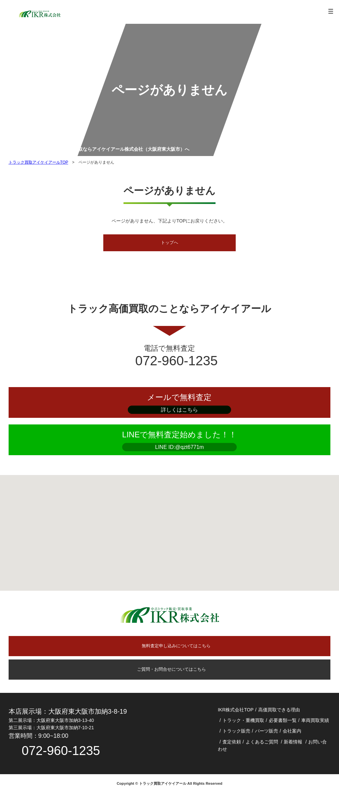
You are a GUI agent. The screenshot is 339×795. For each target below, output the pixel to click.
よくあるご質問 (262, 743)
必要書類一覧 (283, 722)
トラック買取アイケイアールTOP (38, 162)
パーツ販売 (266, 732)
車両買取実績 (315, 722)
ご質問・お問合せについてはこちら (169, 670)
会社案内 (292, 732)
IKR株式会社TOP (236, 711)
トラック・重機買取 (243, 722)
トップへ (169, 243)
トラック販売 (236, 732)
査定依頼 (231, 743)
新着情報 (293, 743)
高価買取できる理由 (279, 711)
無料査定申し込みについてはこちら (176, 647)
